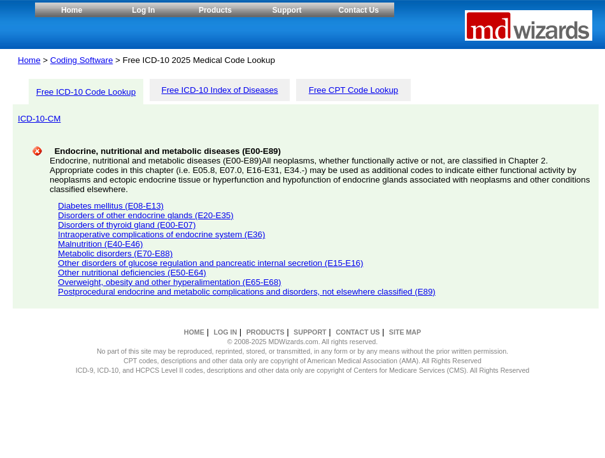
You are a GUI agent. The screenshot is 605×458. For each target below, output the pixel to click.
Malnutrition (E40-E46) (100, 244)
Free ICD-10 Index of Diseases (220, 90)
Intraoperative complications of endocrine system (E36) (161, 234)
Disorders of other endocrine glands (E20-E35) (146, 215)
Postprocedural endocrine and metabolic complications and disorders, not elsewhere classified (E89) (247, 291)
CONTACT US (358, 332)
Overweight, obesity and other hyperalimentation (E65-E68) (169, 282)
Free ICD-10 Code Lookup (86, 92)
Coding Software (81, 60)
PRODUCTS (265, 332)
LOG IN (225, 332)
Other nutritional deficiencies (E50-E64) (132, 272)
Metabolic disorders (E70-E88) (115, 253)
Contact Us (359, 10)
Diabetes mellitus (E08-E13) (111, 206)
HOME (194, 332)
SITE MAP (405, 332)
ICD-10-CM (39, 118)
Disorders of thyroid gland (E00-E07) (127, 225)
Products (215, 10)
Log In (143, 10)
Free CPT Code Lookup (354, 90)
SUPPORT (310, 332)
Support (287, 10)
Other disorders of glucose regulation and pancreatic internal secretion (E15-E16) (210, 263)
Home (71, 10)
